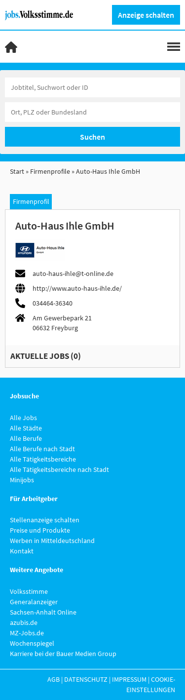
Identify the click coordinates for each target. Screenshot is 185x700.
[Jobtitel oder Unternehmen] (92, 87)
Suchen (92, 137)
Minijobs (22, 479)
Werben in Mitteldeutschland (52, 540)
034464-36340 (53, 303)
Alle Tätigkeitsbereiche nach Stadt (59, 469)
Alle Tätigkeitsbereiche (43, 459)
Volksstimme (29, 591)
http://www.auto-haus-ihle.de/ (77, 288)
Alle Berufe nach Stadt (42, 448)
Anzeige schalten (146, 15)
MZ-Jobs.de (27, 632)
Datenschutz (86, 679)
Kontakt (22, 550)
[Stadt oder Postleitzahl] (92, 112)
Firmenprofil (31, 201)
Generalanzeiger (34, 601)
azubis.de (23, 622)
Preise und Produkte (40, 530)
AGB (53, 679)
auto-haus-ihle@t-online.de (73, 273)
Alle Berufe (26, 438)
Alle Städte (26, 428)
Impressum (129, 679)
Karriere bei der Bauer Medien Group (63, 653)
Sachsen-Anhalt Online (43, 612)
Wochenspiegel (32, 643)
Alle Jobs (23, 417)
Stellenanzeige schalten (44, 519)
